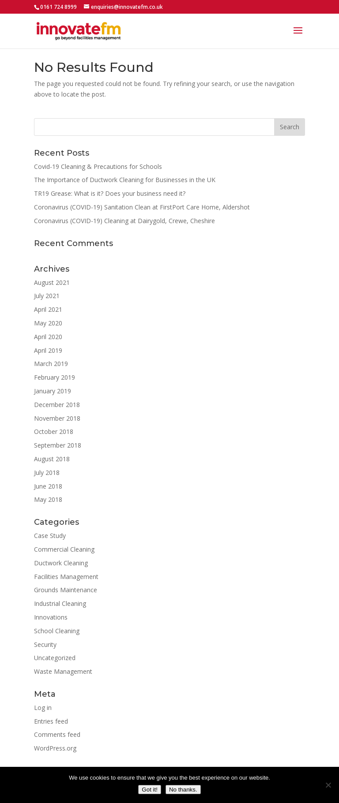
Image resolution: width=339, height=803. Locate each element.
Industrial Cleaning (60, 603)
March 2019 (51, 363)
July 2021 (47, 295)
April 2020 (48, 336)
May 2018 (48, 499)
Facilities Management (66, 576)
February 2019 (54, 377)
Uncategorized (54, 658)
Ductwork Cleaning (61, 563)
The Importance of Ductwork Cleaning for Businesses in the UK (124, 180)
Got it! (150, 789)
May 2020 (48, 323)
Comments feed (57, 734)
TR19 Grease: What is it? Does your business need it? (109, 193)
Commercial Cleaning (64, 549)
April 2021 (48, 309)
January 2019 (52, 391)
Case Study (50, 535)
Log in (43, 707)
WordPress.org (55, 748)
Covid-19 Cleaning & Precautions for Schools (98, 166)
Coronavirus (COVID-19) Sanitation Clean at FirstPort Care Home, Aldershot (142, 207)
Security (45, 644)
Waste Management (63, 671)
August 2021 (52, 282)
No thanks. (183, 789)
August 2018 (52, 459)
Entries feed (51, 721)
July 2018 (47, 472)
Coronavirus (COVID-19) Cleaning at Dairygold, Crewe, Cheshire (124, 221)
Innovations (51, 617)
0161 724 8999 (58, 7)
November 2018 (57, 418)
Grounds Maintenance (65, 590)
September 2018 (57, 445)
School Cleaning (56, 631)
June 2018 (48, 486)
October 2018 (53, 431)
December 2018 (57, 404)
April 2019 (48, 350)
